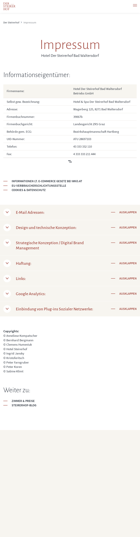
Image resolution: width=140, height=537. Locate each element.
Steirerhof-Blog (24, 405)
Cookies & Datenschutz (29, 190)
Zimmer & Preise (23, 401)
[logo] (9, 6)
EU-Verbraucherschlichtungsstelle (39, 186)
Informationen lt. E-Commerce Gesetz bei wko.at (47, 181)
